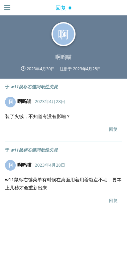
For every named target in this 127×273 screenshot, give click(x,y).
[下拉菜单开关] (63, 7)
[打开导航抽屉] (6, 7)
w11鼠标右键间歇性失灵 (34, 87)
